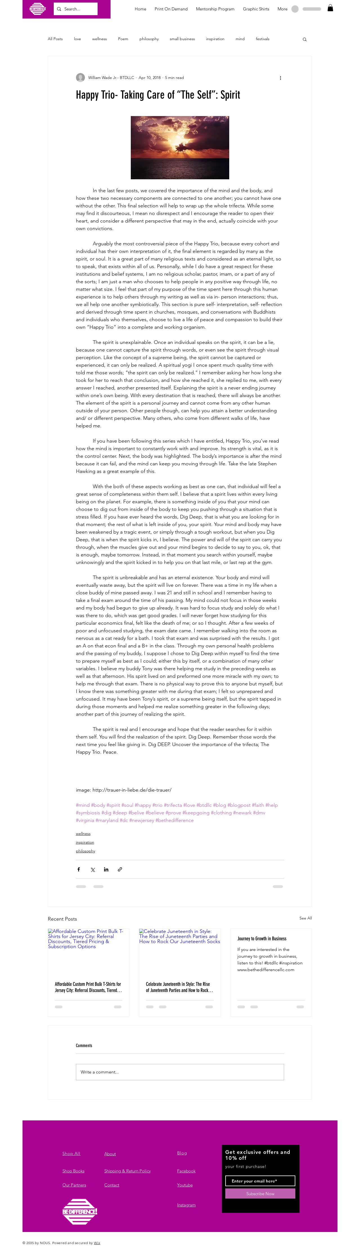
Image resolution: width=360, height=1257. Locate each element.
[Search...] (75, 9)
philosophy (149, 38)
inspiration (215, 38)
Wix (97, 1243)
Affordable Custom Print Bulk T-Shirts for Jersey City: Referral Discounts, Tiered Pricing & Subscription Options (88, 987)
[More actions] (280, 77)
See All (306, 918)
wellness (99, 38)
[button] (330, 7)
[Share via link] (120, 869)
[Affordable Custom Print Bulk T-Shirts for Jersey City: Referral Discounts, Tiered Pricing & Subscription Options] (88, 951)
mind (240, 38)
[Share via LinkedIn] (106, 869)
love (77, 38)
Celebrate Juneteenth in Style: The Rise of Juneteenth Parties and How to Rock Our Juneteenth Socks (178, 987)
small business (182, 38)
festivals (262, 38)
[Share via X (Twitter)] (92, 869)
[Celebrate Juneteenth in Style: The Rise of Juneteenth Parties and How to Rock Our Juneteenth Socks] (179, 951)
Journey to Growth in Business (261, 939)
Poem (123, 38)
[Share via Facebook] (78, 869)
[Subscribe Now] (260, 1193)
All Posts (55, 38)
